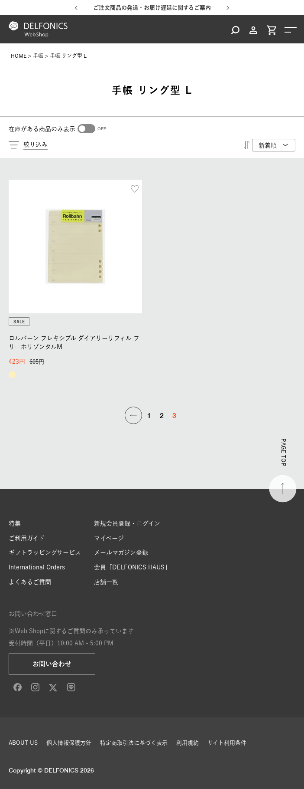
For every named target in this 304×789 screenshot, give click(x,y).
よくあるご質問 (30, 582)
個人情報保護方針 (68, 743)
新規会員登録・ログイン (127, 523)
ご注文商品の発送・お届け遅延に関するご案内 (152, 7)
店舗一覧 (106, 582)
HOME (18, 55)
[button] (133, 415)
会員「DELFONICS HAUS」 (132, 567)
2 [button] (162, 415)
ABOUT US (23, 743)
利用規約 (187, 743)
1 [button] (149, 415)
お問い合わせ (51, 664)
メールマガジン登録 (121, 552)
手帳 (38, 55)
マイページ (109, 538)
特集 (15, 523)
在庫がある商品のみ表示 (42, 129)
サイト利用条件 (226, 743)
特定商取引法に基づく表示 (134, 743)
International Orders (37, 567)
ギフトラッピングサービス (45, 552)
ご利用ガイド (27, 538)
